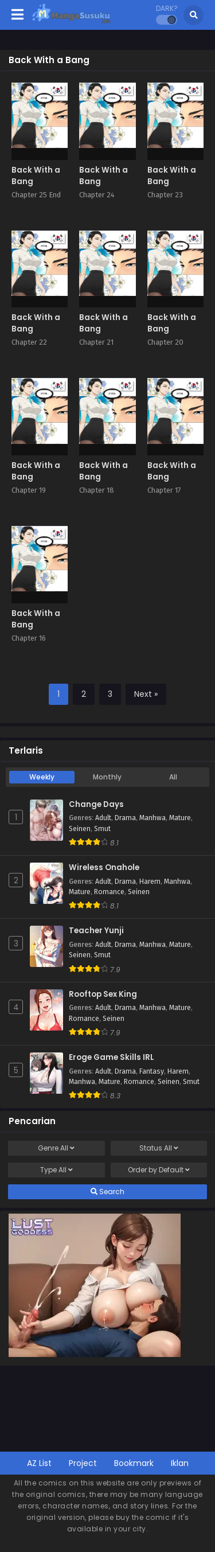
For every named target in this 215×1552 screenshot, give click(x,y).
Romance (109, 892)
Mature (180, 818)
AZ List (39, 1463)
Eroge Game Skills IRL (111, 1057)
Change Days (96, 805)
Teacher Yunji (96, 931)
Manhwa (152, 818)
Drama (125, 818)
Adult (103, 818)
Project (83, 1463)
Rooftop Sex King (103, 994)
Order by (159, 1170)
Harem (150, 882)
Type (56, 1170)
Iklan (180, 1463)
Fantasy (151, 1071)
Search (107, 1192)
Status (158, 1148)
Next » (146, 694)
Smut (102, 829)
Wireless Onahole (104, 868)
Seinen (80, 829)
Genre (56, 1148)
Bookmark (134, 1463)
